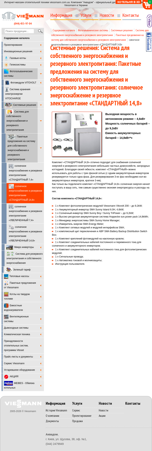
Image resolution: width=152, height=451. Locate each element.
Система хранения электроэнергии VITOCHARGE (17, 93)
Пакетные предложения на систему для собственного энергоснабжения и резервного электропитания (21, 147)
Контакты (130, 15)
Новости (107, 15)
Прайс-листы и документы (18, 356)
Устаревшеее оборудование (19, 370)
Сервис (76, 410)
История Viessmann (56, 410)
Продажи (77, 421)
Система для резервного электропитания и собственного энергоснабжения (24, 258)
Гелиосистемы (15, 65)
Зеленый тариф (17, 270)
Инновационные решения (18, 51)
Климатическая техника (17, 334)
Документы (52, 421)
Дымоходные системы (16, 327)
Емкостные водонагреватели (13, 307)
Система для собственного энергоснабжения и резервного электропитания (17, 120)
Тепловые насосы (16, 276)
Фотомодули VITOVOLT (20, 82)
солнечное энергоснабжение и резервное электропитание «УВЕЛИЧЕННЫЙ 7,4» (25, 213)
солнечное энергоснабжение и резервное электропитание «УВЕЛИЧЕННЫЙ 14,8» (25, 233)
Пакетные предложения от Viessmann (20, 285)
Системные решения (20, 105)
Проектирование (13, 44)
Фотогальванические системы (18, 73)
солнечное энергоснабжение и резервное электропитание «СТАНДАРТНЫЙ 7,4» (25, 172)
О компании (52, 416)
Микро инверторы (20, 247)
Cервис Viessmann (14, 363)
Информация (61, 15)
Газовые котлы (15, 58)
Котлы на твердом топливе (17, 296)
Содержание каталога (64, 30)
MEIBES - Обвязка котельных (19, 385)
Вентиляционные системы (16, 319)
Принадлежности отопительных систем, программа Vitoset (16, 346)
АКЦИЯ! (11, 376)
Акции (102, 416)
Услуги (86, 15)
